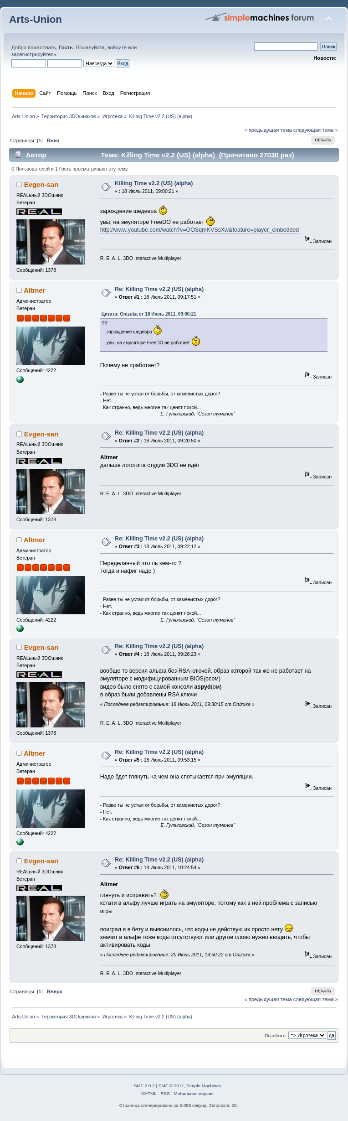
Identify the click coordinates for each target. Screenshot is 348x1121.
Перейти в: (276, 1035)
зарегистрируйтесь (33, 54)
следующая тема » (315, 130)
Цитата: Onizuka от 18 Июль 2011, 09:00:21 (149, 314)
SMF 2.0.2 (144, 1085)
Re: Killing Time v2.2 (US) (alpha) (159, 289)
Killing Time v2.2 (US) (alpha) (154, 183)
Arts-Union (35, 19)
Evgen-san (41, 184)
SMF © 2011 (171, 1085)
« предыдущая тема (268, 130)
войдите (117, 47)
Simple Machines (203, 1085)
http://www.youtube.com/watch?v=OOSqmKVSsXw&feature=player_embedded (199, 230)
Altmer (34, 290)
